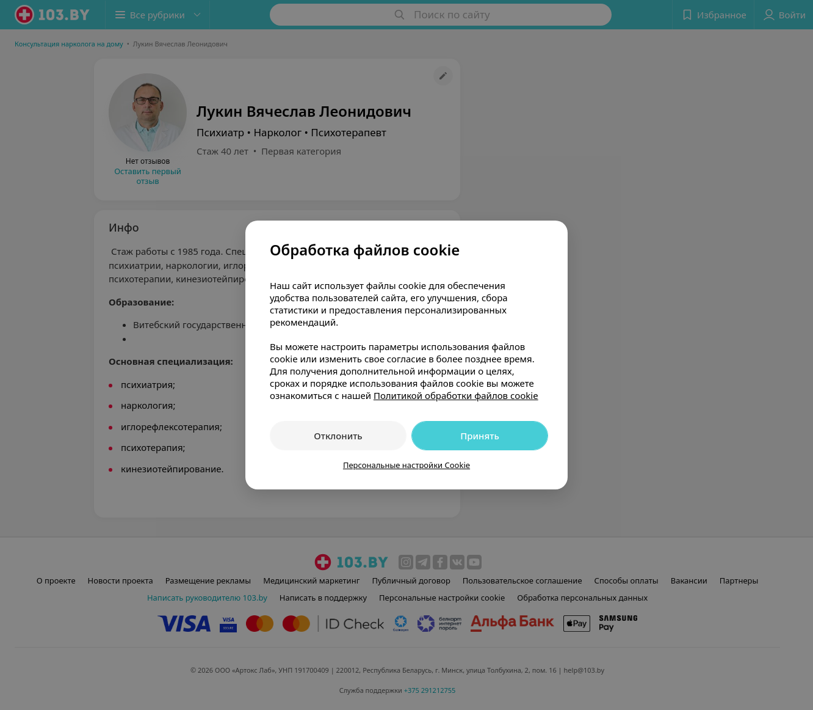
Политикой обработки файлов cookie (456, 395)
